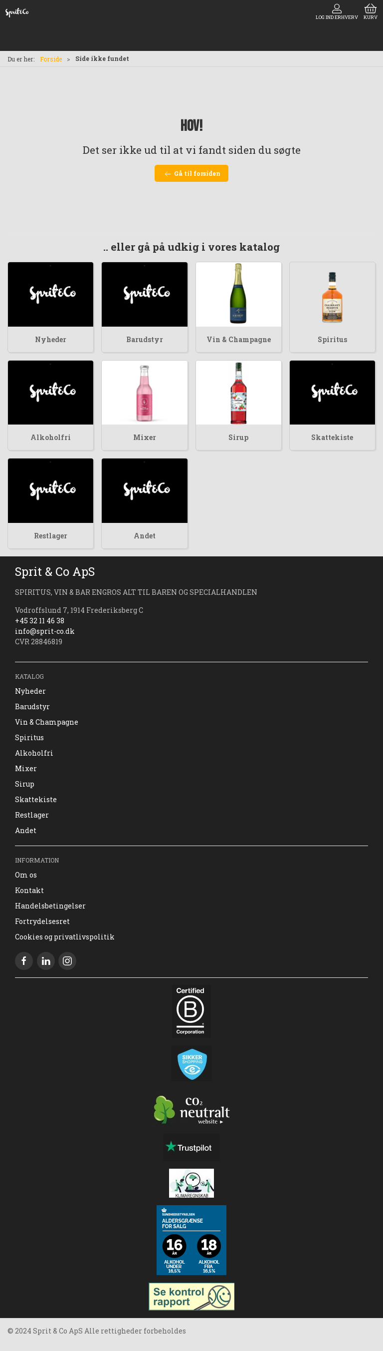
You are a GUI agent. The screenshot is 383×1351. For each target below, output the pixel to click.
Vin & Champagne (238, 339)
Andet (145, 535)
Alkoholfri (50, 437)
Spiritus (332, 339)
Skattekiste (332, 437)
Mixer (144, 437)
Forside (51, 59)
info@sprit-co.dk (45, 631)
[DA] (17, 12)
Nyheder (50, 339)
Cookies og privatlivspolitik (65, 936)
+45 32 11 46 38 (39, 620)
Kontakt (29, 890)
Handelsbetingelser (50, 905)
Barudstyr (144, 339)
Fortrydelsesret (42, 921)
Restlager (50, 535)
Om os (26, 875)
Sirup (238, 437)
